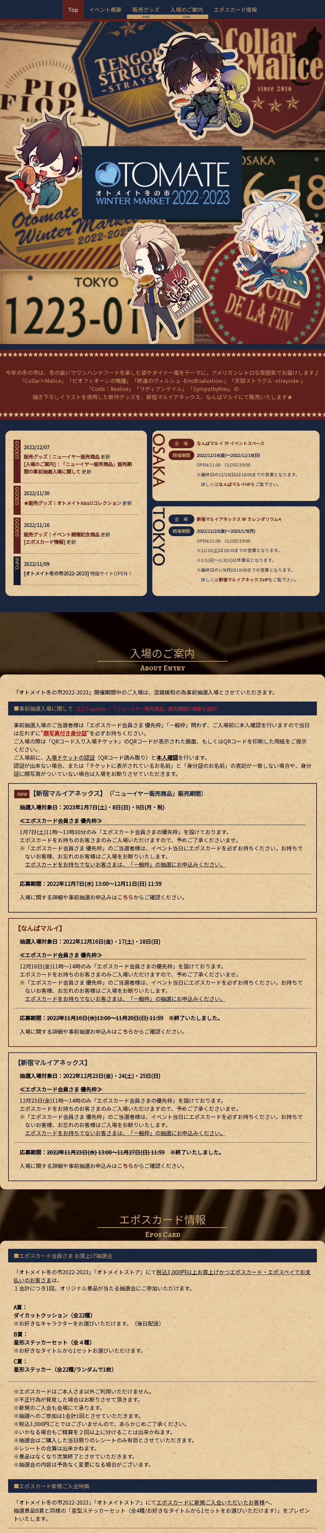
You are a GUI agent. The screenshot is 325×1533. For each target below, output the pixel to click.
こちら (125, 724)
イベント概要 (105, 9)
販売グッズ (145, 9)
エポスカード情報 (235, 9)
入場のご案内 (186, 9)
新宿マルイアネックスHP (243, 407)
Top (73, 9)
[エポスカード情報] (44, 368)
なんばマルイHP (235, 311)
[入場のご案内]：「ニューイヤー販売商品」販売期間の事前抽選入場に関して (78, 295)
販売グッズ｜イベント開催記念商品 (62, 361)
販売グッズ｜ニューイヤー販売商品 (62, 284)
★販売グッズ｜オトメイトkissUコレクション (72, 330)
